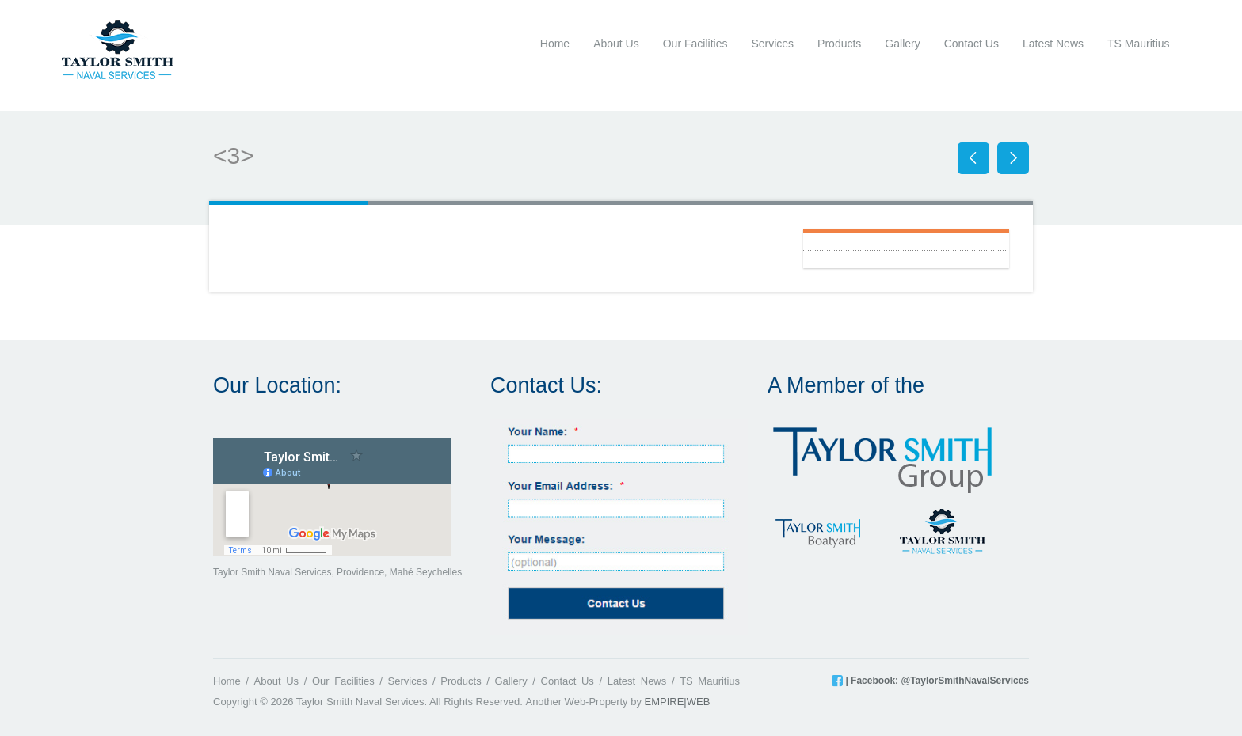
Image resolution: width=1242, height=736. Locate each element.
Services (772, 43)
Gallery (902, 43)
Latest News (1053, 43)
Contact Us (971, 43)
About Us (616, 43)
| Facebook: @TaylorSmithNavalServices (936, 680)
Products (839, 43)
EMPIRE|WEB (678, 702)
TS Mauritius (1138, 43)
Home (555, 43)
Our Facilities (695, 43)
